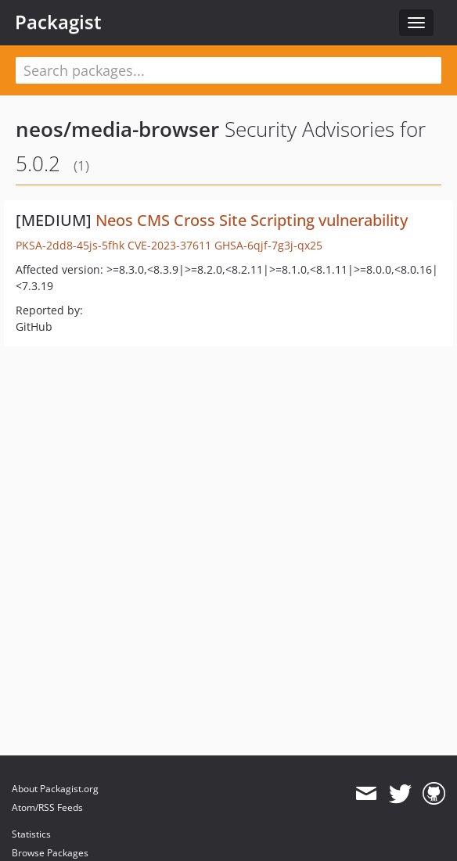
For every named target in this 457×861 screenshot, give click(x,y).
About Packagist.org (55, 788)
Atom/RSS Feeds (47, 807)
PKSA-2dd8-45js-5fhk (70, 245)
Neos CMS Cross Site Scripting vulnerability (251, 220)
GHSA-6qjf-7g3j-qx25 (268, 245)
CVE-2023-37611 (169, 245)
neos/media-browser (117, 129)
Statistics (31, 834)
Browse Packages (50, 852)
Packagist (58, 21)
